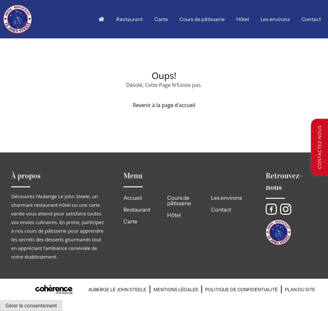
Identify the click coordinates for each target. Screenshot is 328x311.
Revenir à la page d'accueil (164, 105)
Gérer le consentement (31, 306)
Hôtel (242, 19)
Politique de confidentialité (241, 289)
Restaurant (129, 19)
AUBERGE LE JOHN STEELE (117, 289)
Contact (311, 19)
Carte (161, 19)
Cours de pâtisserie (202, 19)
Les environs (275, 19)
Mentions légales (175, 289)
